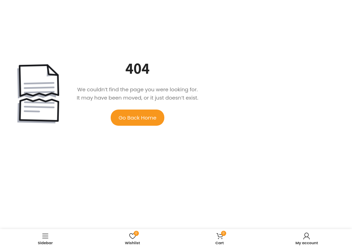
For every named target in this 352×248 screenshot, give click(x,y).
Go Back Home (137, 117)
